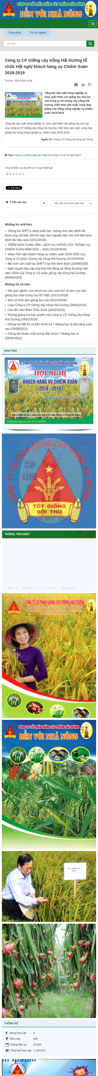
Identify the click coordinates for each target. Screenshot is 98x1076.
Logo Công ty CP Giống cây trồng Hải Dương (38, 305)
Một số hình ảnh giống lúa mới (28, 300)
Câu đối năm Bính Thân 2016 (27, 310)
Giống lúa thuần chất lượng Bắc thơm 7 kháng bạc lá (43, 333)
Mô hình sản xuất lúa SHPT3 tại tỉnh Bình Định (39, 263)
